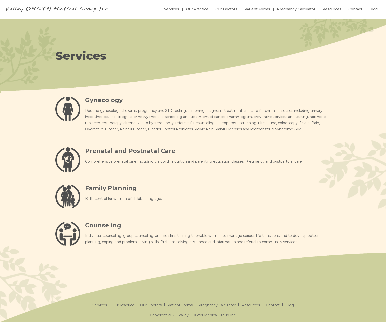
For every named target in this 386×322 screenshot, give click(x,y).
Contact (355, 9)
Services (171, 9)
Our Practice (197, 9)
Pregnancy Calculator (296, 9)
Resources (331, 9)
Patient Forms (257, 9)
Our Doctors (226, 9)
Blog (373, 9)
